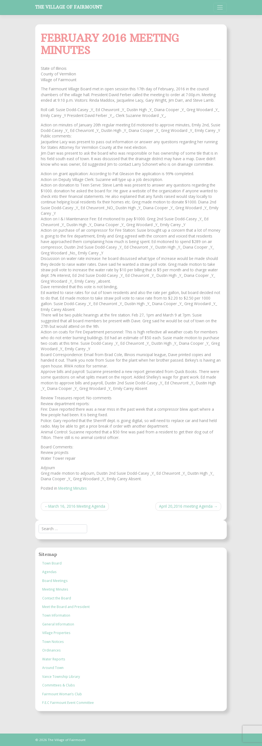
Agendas (49, 571)
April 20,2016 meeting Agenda (186, 506)
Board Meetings (55, 580)
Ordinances (51, 650)
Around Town (53, 667)
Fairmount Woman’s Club (62, 694)
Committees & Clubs (58, 685)
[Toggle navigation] (220, 7)
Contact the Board (56, 598)
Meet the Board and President (66, 606)
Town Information (56, 615)
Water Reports (53, 659)
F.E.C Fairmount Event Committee (68, 702)
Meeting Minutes (72, 488)
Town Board (52, 563)
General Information (58, 624)
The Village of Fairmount (68, 7)
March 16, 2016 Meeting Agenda (76, 506)
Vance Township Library (61, 676)
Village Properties (56, 632)
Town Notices (53, 641)
